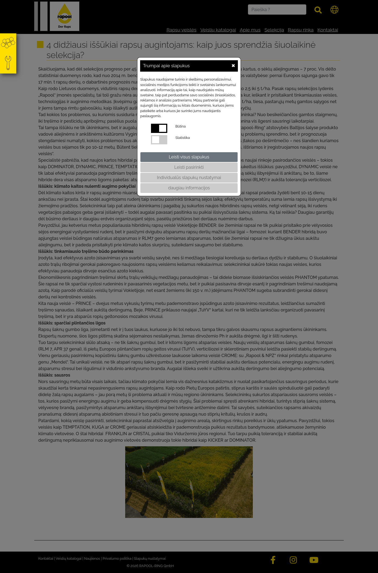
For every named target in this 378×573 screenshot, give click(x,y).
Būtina (180, 126)
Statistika (182, 138)
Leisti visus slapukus (189, 157)
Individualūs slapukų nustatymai (189, 177)
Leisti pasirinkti (189, 167)
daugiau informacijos (189, 187)
